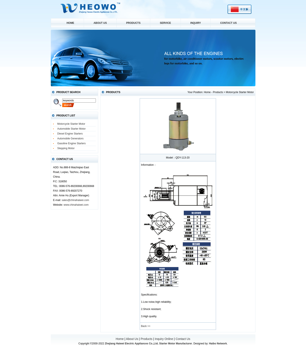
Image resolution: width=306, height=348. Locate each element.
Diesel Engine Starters (70, 133)
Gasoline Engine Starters (71, 143)
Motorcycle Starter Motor (71, 123)
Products (133, 22)
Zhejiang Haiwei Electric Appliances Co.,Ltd (131, 343)
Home (70, 22)
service (165, 22)
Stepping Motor (66, 148)
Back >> (145, 326)
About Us (100, 22)
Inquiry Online (164, 339)
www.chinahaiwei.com (76, 204)
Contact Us (228, 22)
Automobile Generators (70, 138)
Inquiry (195, 22)
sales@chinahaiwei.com (75, 200)
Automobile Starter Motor (71, 128)
